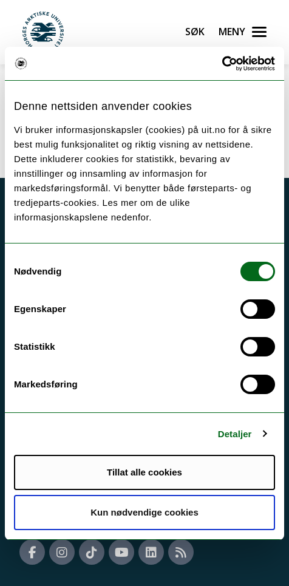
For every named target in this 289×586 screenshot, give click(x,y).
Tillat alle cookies (144, 472)
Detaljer (235, 434)
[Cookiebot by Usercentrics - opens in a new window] (222, 64)
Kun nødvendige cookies (144, 512)
